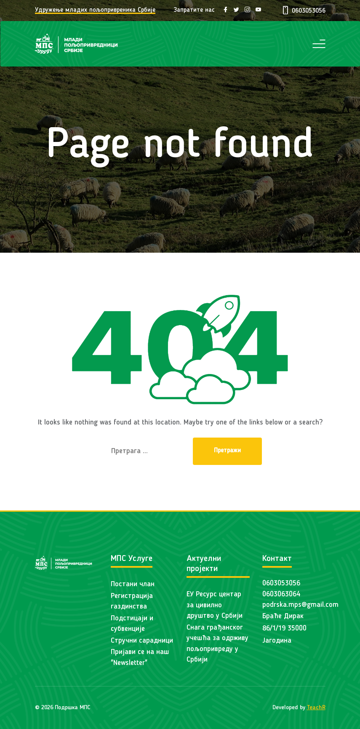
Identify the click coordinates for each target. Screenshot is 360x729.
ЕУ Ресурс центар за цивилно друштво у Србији (215, 605)
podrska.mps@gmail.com (300, 605)
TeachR (316, 707)
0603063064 (281, 594)
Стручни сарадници (142, 640)
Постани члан (133, 584)
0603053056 (281, 583)
